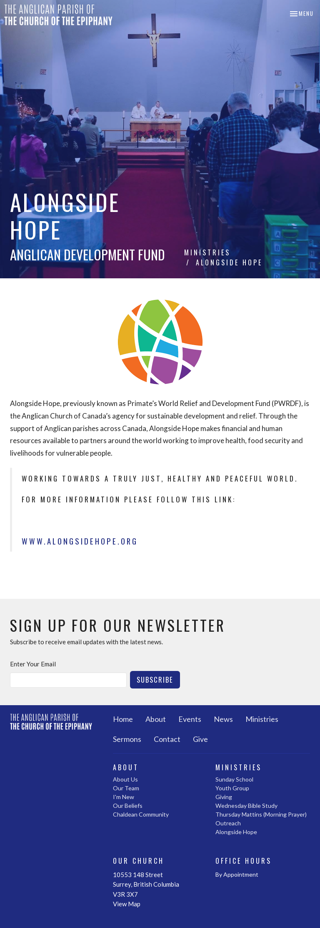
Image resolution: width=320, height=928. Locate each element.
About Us (125, 779)
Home (123, 719)
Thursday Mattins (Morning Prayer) (261, 814)
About (155, 719)
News (223, 719)
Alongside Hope (236, 831)
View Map (126, 904)
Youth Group (232, 788)
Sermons (127, 739)
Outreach (228, 823)
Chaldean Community (141, 814)
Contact (167, 739)
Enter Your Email (33, 664)
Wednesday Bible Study (246, 805)
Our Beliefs (127, 805)
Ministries (207, 252)
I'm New (123, 796)
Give (200, 739)
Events (189, 719)
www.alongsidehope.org (80, 541)
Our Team (126, 788)
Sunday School (234, 779)
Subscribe (155, 679)
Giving (223, 796)
